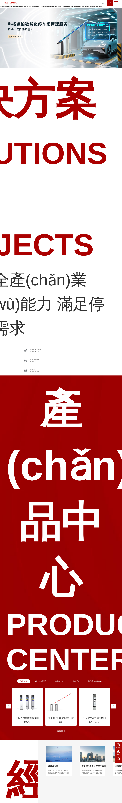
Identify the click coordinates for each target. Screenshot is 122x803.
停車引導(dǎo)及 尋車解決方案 (35, 350)
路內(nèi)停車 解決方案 (34, 360)
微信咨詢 (118, 747)
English (118, 754)
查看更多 (61, 731)
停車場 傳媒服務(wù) (34, 370)
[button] (8, 706)
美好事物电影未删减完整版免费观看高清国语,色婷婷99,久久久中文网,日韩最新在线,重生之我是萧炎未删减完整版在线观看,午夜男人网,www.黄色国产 (51, 6)
